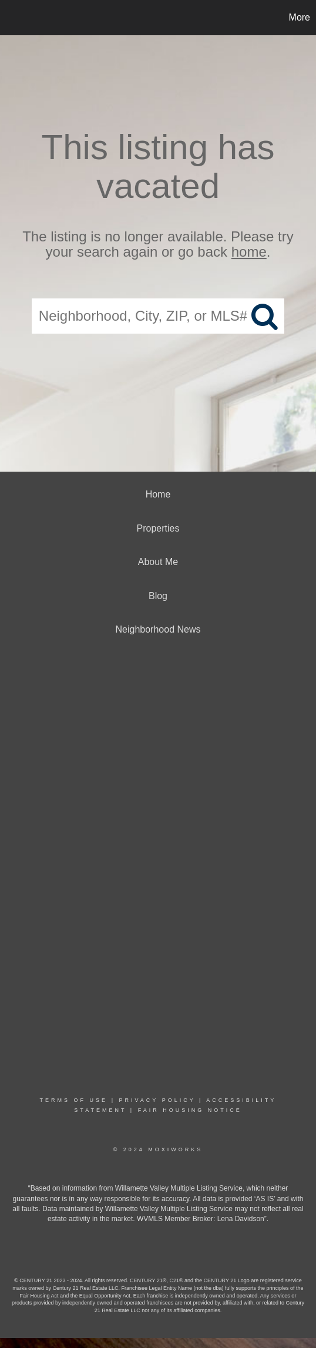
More (299, 17)
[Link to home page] (10, 17)
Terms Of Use (74, 1100)
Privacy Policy (157, 1100)
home (249, 252)
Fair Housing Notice (190, 1110)
